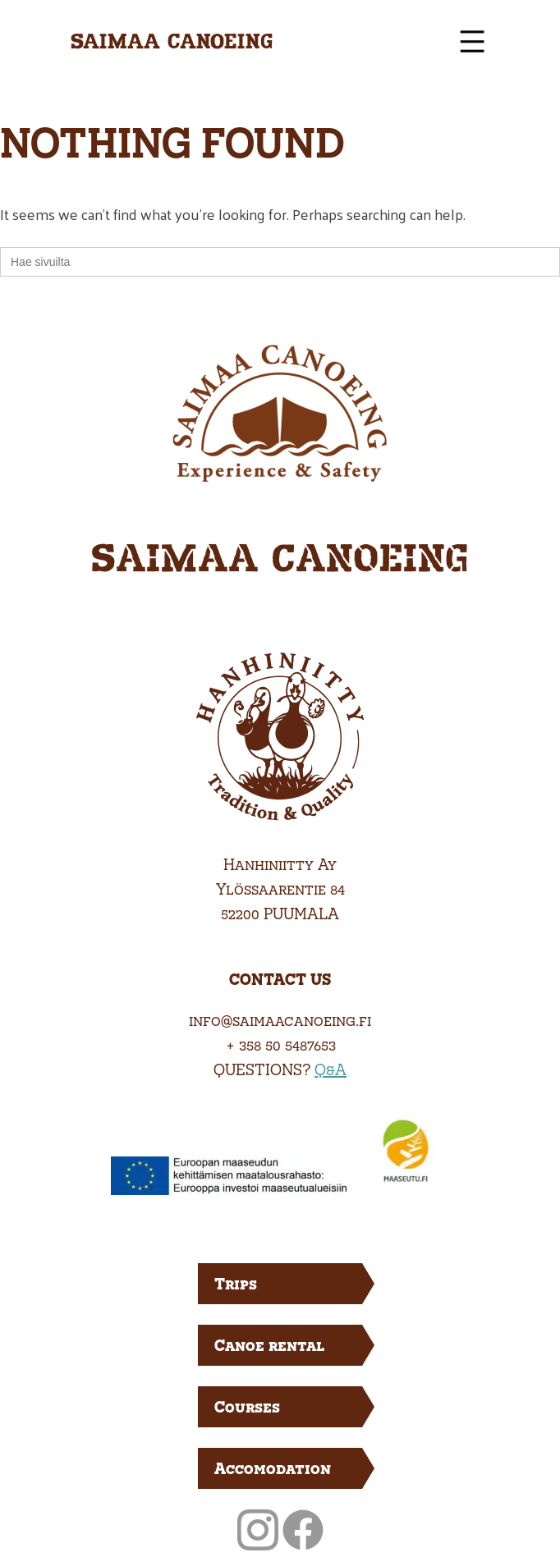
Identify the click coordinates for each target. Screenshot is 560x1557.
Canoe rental (269, 1344)
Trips (235, 1283)
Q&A (330, 1069)
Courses (247, 1406)
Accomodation (272, 1468)
